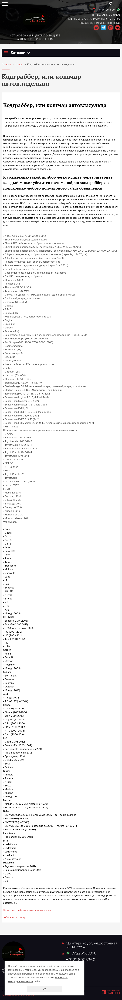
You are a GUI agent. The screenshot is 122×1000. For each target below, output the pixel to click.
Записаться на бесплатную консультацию (27, 910)
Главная (6, 64)
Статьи (19, 64)
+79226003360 (106, 10)
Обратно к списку (14, 917)
